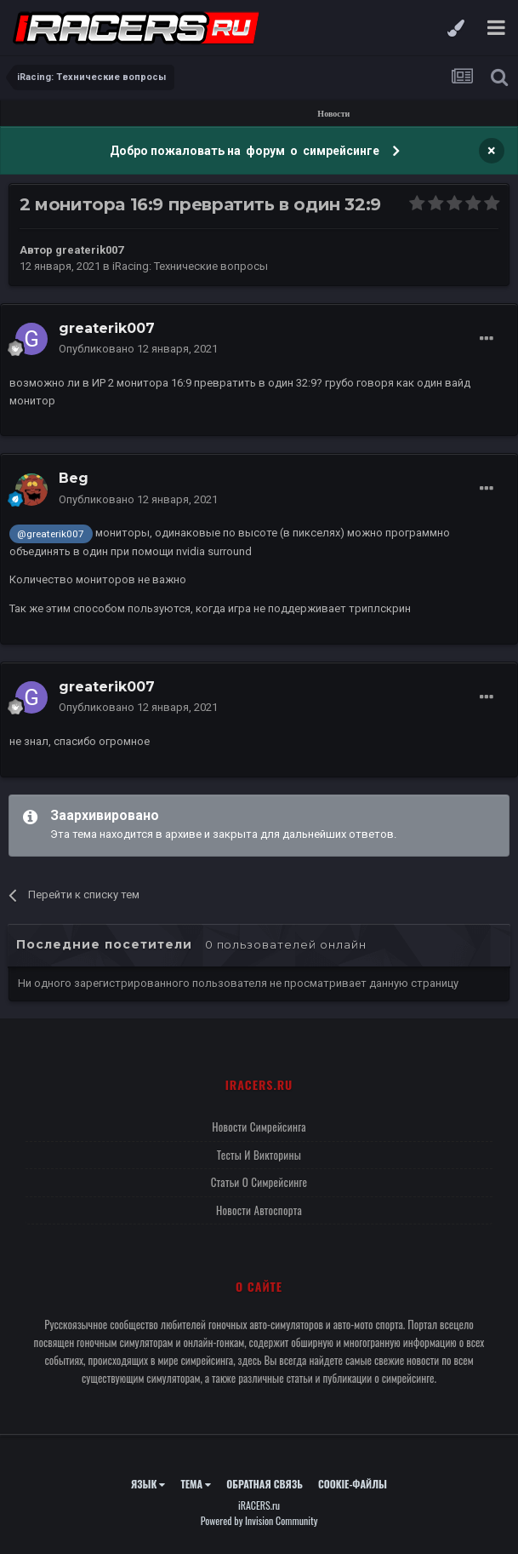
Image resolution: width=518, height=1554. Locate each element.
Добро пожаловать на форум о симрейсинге (246, 151)
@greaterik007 (50, 534)
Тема (195, 1484)
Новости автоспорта (259, 1210)
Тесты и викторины (259, 1154)
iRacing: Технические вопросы (190, 266)
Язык (148, 1484)
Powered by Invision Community (259, 1520)
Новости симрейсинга (259, 1126)
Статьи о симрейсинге (259, 1181)
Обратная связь (264, 1484)
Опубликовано (138, 348)
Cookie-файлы (352, 1484)
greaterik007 (89, 250)
